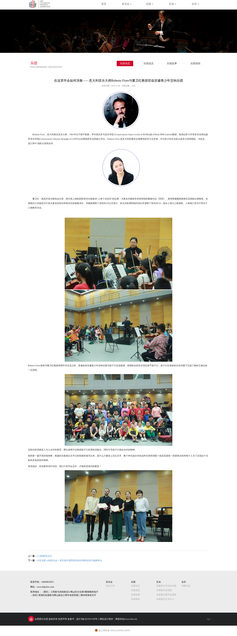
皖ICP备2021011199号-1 (87, 619)
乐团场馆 (193, 64)
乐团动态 (125, 63)
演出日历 (110, 586)
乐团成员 (147, 64)
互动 (172, 4)
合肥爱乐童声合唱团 (166, 595)
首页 (103, 4)
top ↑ (209, 619)
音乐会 (127, 4)
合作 (195, 4)
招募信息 (186, 586)
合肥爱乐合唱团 (164, 590)
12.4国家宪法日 (44, 556)
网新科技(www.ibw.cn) (126, 619)
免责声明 (62, 619)
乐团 (149, 4)
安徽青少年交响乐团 (166, 586)
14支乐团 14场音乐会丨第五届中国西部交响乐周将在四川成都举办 (69, 560)
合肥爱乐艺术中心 (165, 599)
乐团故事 (170, 64)
